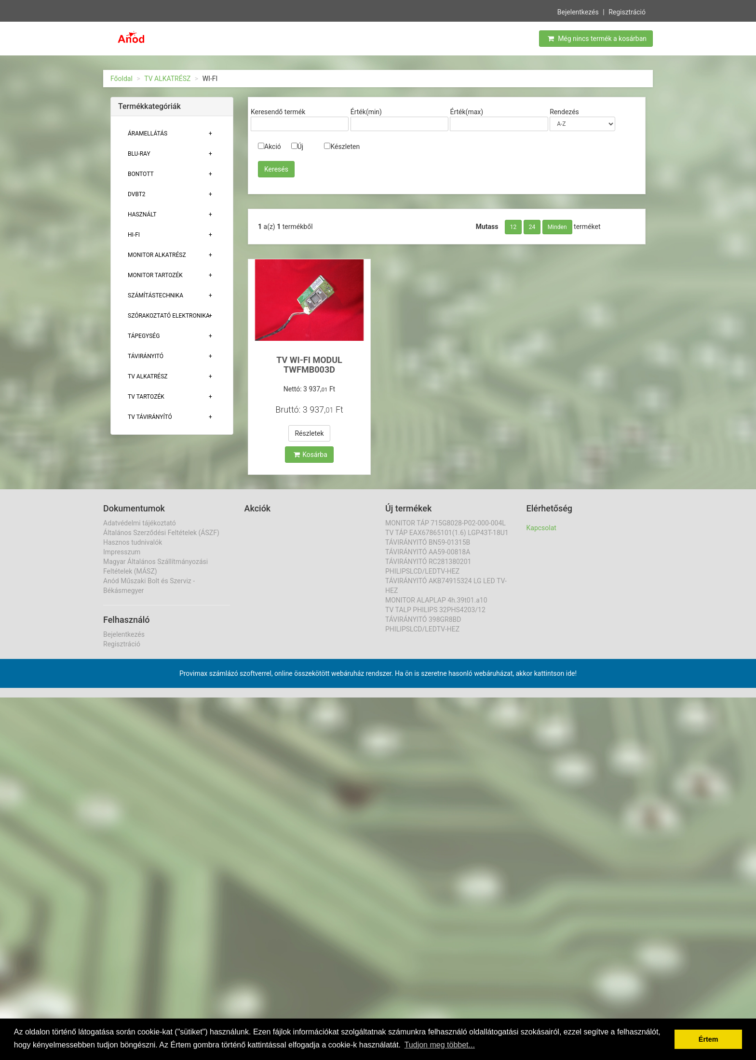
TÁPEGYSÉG (144, 336)
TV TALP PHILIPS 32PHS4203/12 (435, 610)
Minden (557, 227)
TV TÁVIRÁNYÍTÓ (150, 417)
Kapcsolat (541, 528)
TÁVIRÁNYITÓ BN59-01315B (427, 542)
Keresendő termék (278, 112)
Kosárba (310, 454)
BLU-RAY (139, 153)
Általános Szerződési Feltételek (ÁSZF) (161, 533)
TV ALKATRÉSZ (167, 78)
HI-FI (134, 234)
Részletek (309, 433)
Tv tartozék (146, 396)
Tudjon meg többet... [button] (440, 1045)
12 (513, 227)
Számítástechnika (155, 295)
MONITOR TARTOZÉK (155, 275)
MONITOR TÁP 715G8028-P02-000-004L (445, 523)
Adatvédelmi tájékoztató (139, 523)
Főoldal (121, 78)
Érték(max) (466, 112)
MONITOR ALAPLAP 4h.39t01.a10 (436, 600)
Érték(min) (366, 112)
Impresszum (121, 552)
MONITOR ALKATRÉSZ (157, 255)
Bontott (141, 174)
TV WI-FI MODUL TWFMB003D (309, 365)
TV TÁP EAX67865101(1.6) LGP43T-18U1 (447, 533)
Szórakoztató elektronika (169, 315)
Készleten (342, 146)
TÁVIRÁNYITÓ (145, 356)
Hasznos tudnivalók (132, 542)
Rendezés (564, 112)
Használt (142, 214)
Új (297, 146)
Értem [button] (708, 1039)
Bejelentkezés (578, 11)
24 (532, 227)
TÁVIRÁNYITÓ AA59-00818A (427, 552)
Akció (269, 146)
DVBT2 (137, 194)
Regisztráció (627, 11)
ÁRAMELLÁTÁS (147, 133)
